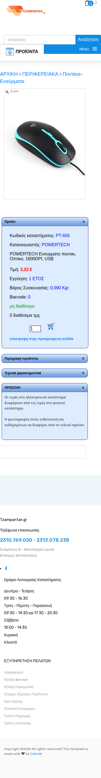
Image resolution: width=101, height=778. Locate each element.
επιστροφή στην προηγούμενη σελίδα (41, 339)
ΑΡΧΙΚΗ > (11, 74)
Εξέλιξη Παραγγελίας (19, 687)
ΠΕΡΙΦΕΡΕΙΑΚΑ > (42, 74)
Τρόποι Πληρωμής (17, 716)
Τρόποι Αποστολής (17, 723)
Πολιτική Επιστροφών (19, 709)
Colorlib (36, 754)
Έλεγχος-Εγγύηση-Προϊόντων (26, 694)
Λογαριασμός (13, 672)
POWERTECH (56, 244)
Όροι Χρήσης (13, 701)
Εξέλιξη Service (16, 680)
